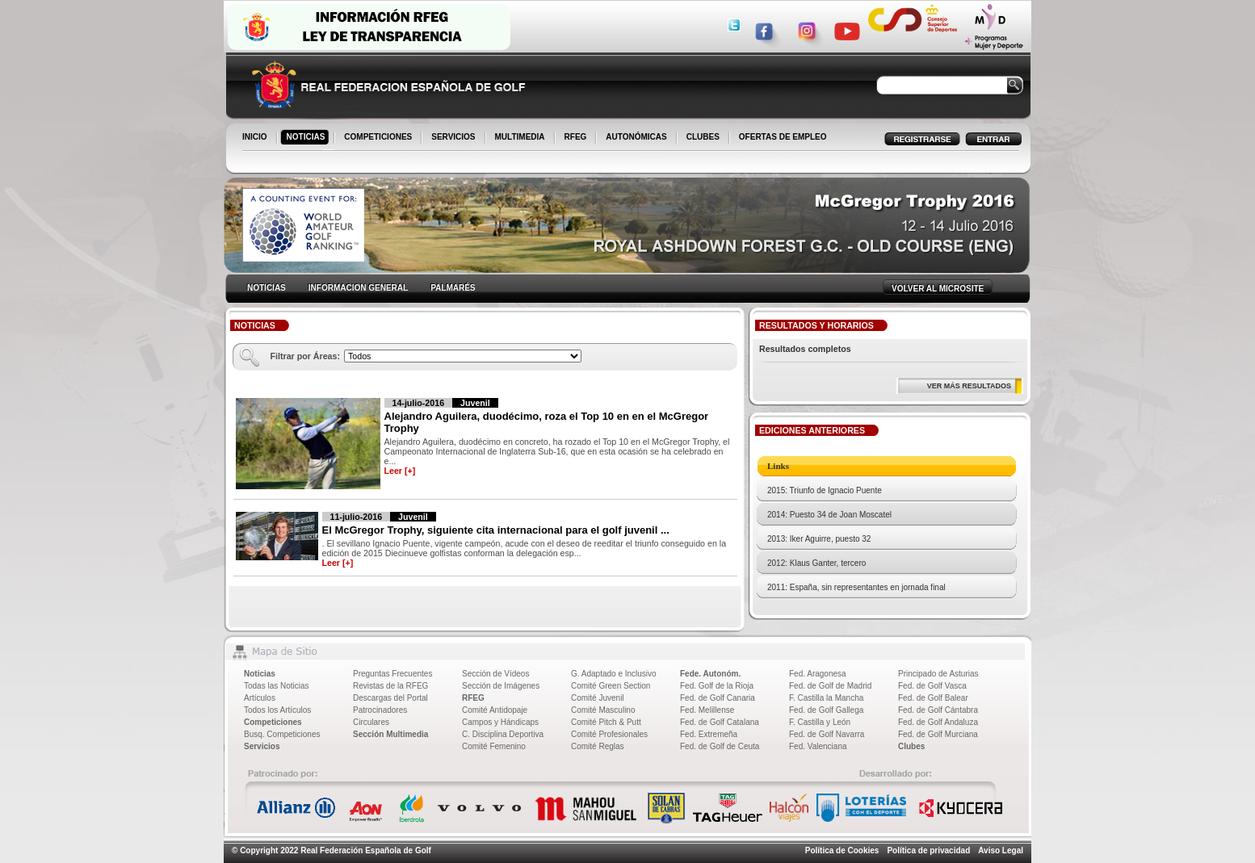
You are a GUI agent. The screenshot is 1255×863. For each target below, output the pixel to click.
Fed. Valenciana (818, 746)
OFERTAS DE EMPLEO (783, 136)
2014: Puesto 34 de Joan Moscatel (829, 514)
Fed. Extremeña (708, 734)
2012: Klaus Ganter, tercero (816, 563)
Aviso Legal (1000, 850)
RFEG (577, 138)
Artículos (259, 697)
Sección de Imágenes (500, 685)
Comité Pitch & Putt (606, 722)
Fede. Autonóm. (710, 673)
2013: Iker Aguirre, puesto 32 (819, 538)
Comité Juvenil (597, 697)
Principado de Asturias (938, 673)
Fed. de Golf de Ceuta (719, 746)
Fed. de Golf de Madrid (830, 685)
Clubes (911, 746)
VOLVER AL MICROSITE (938, 288)
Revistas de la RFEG (390, 685)
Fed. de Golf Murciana (938, 734)
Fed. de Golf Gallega (826, 710)
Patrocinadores (380, 710)
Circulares (371, 722)
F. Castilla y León (819, 722)
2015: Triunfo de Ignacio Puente (824, 490)
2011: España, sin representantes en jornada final (856, 587)
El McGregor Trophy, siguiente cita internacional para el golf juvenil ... (495, 530)
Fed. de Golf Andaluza (938, 722)
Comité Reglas (597, 746)
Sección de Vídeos (495, 673)
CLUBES (703, 136)
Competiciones (273, 722)
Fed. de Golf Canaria (717, 697)
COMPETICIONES (379, 138)
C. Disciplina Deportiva (503, 734)
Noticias (259, 673)
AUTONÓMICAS (636, 136)
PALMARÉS (452, 287)
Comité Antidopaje (494, 710)
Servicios (261, 746)
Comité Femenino (494, 746)
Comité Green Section (610, 685)
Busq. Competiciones (282, 734)
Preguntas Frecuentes (392, 673)
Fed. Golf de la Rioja (716, 685)
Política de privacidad (928, 850)
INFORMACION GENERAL (358, 287)
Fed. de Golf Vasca (932, 685)
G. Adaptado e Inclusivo (614, 673)
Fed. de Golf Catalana (719, 722)
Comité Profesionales (609, 734)
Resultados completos (805, 349)
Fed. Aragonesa (817, 673)
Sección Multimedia (390, 734)
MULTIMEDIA (521, 138)
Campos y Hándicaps (500, 722)
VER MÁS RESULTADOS (969, 386)
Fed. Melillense (707, 710)
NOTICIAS (307, 138)
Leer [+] (400, 470)
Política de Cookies (842, 850)
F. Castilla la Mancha (826, 697)
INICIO (256, 138)
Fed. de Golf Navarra (826, 734)
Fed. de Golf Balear (933, 697)
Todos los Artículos (277, 710)
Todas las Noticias (276, 685)
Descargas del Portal (390, 697)
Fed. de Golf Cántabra (938, 710)
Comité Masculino (603, 710)
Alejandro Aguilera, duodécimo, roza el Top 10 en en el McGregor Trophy (546, 422)
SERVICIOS (454, 138)
